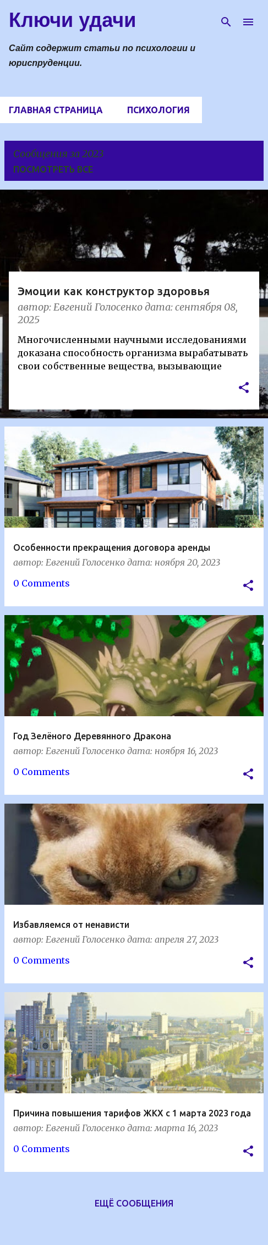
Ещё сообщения (134, 1203)
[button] (243, 389)
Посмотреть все (53, 169)
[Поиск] (226, 22)
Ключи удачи (72, 20)
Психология (158, 110)
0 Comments (41, 583)
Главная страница (56, 110)
